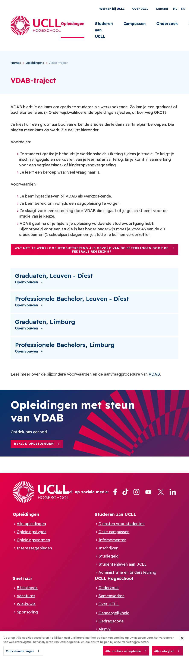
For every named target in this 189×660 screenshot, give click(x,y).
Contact (162, 9)
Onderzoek (167, 23)
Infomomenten (112, 539)
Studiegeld (108, 556)
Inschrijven (108, 548)
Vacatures (26, 595)
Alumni (104, 629)
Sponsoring (27, 612)
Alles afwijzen (164, 652)
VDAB (154, 374)
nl (175, 9)
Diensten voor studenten (121, 523)
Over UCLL (140, 9)
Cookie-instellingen (20, 653)
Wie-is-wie (26, 603)
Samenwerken (111, 595)
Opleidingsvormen (33, 539)
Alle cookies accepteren (123, 652)
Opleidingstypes (31, 531)
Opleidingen (72, 23)
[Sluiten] (182, 640)
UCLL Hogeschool (114, 578)
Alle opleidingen (31, 523)
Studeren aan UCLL (104, 30)
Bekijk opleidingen (34, 444)
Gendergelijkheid (113, 612)
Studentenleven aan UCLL (122, 564)
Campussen (134, 23)
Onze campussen (113, 531)
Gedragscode (111, 621)
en (183, 9)
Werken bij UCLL (112, 9)
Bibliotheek (27, 587)
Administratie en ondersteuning (127, 572)
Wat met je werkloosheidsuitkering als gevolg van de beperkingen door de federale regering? (91, 249)
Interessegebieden (34, 548)
